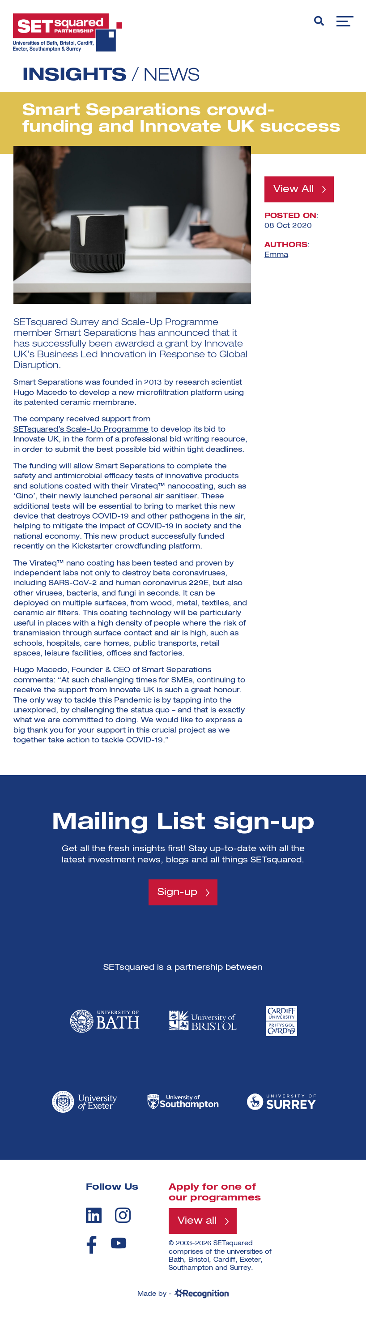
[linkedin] (94, 1216)
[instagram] (123, 1216)
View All (293, 189)
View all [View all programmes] (197, 1221)
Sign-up (177, 892)
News (172, 76)
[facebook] (91, 1245)
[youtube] (119, 1243)
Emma (276, 255)
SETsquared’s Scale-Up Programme (81, 429)
